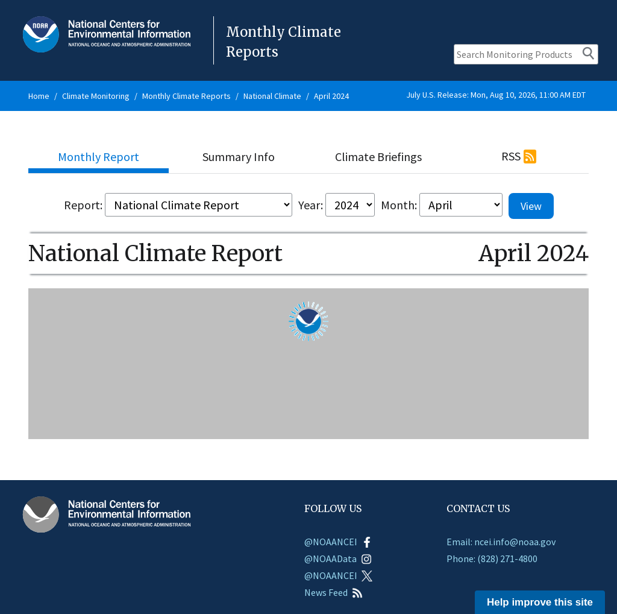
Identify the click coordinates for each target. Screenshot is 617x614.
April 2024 (331, 95)
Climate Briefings (378, 156)
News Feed (333, 592)
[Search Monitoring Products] (526, 54)
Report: (83, 204)
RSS (511, 155)
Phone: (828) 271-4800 (491, 558)
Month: (399, 204)
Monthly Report (98, 156)
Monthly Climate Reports (186, 95)
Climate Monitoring (96, 95)
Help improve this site (540, 602)
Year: (310, 204)
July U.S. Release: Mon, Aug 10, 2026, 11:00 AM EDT (496, 94)
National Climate (272, 95)
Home (38, 95)
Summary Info (238, 156)
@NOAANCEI (338, 542)
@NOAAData (338, 558)
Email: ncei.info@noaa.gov (501, 542)
